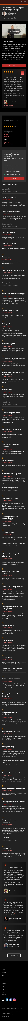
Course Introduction (9, 197)
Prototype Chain (7, 324)
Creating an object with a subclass (13, 802)
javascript (6, 142)
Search (22, 2)
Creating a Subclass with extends (13, 788)
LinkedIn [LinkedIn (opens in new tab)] (7, 999)
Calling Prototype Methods (11, 413)
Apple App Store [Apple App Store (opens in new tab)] (6, 1004)
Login (3, 992)
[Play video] (14, 31)
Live (3, 975)
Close (25, 2)
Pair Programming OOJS (10, 532)
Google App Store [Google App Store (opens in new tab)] (17, 1004)
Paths (3, 969)
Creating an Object (8, 232)
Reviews (4, 983)
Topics (3, 978)
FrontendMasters (9, 2)
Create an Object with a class (12, 773)
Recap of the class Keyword (11, 474)
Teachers (4, 980)
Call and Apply (7, 657)
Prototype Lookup (8, 625)
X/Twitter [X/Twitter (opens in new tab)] (3, 999)
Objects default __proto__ (10, 498)
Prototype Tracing (8, 747)
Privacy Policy (5, 1016)
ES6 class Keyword (8, 460)
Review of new (7, 389)
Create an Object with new (11, 679)
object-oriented (8, 144)
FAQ (3, 989)
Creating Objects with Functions (13, 270)
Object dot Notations (9, 243)
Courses (4, 972)
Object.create (6, 257)
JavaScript (6, 136)
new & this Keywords (9, 344)
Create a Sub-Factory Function (12, 587)
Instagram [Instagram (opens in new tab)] (14, 999)
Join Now (14, 178)
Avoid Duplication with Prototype (13, 293)
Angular (6, 134)
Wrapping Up (6, 848)
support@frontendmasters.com (14, 1008)
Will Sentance (12, 13)
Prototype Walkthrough (10, 310)
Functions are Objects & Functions (13, 359)
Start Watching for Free (14, 66)
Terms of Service (19, 1015)
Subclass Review (7, 640)
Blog (3, 986)
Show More (14, 955)
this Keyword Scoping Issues (11, 429)
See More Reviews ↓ (9, 105)
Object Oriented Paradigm (11, 211)
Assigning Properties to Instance (13, 731)
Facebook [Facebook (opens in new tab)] (10, 999)
